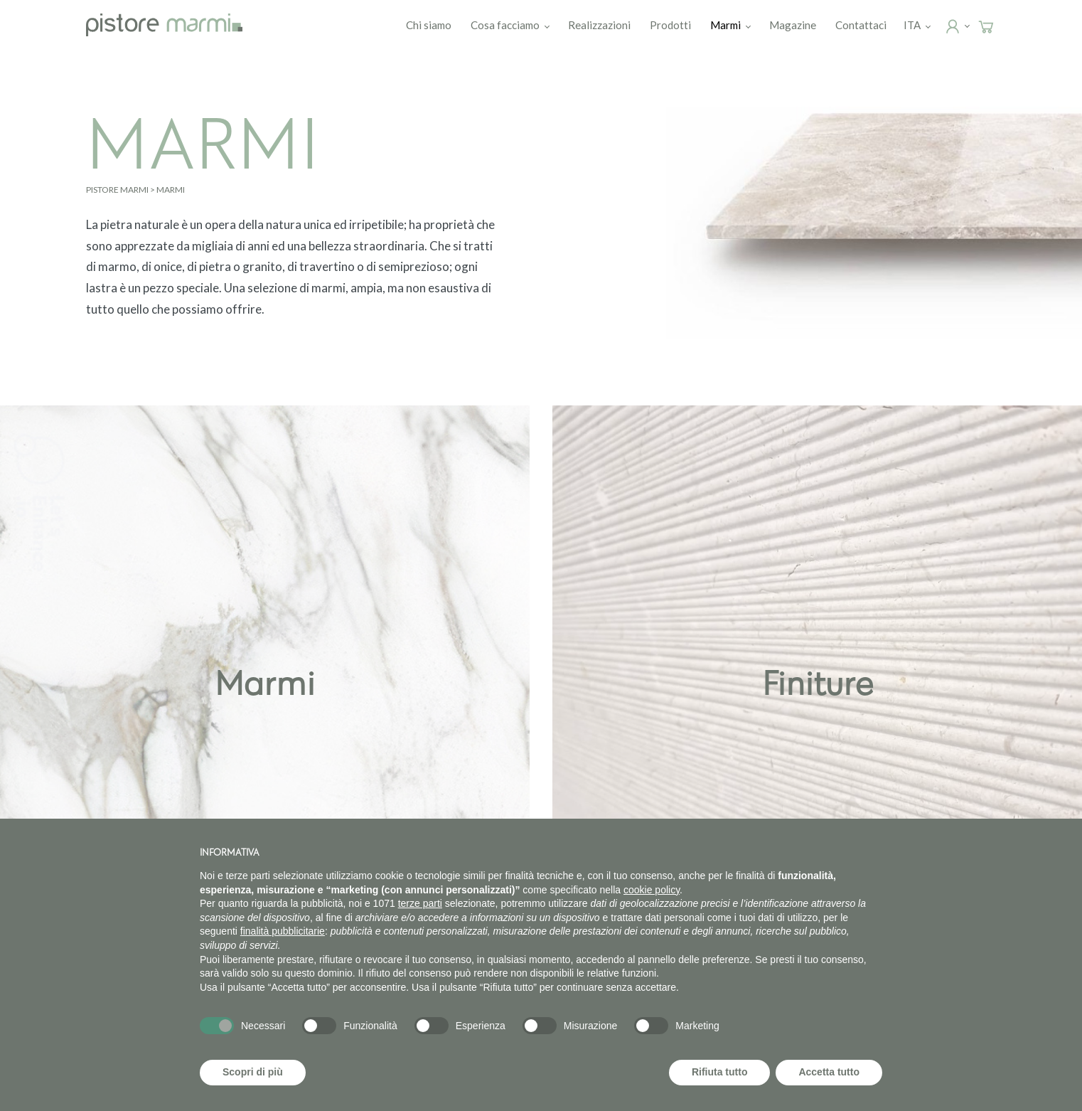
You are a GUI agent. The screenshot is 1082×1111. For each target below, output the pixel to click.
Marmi (727, 24)
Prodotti (671, 24)
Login (965, 26)
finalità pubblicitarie (282, 931)
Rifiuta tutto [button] (720, 1072)
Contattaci (862, 24)
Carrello (999, 26)
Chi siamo (430, 24)
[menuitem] (913, 24)
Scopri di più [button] (253, 1072)
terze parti (420, 903)
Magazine (794, 24)
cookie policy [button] (651, 889)
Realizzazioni (600, 24)
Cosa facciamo (506, 24)
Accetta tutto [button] (828, 1072)
